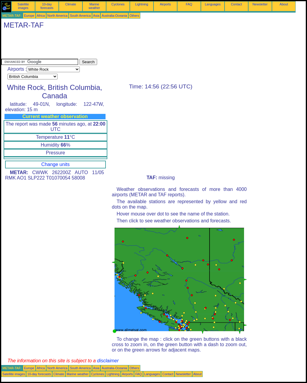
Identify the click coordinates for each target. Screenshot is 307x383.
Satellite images (23, 6)
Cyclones (118, 4)
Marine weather (94, 6)
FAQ (189, 4)
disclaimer (108, 360)
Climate (70, 4)
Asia (96, 15)
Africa (41, 15)
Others (134, 15)
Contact (236, 4)
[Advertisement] (110, 45)
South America (80, 15)
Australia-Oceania (114, 15)
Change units (55, 164)
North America (57, 15)
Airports (165, 4)
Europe (29, 15)
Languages (213, 4)
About (284, 4)
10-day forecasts (46, 6)
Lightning (141, 4)
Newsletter (259, 4)
